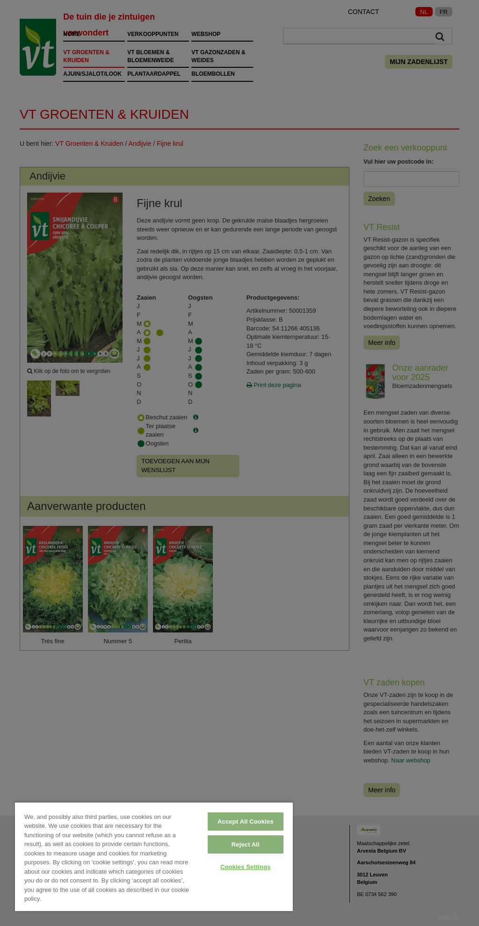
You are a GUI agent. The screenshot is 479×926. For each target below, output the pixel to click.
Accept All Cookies (246, 821)
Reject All (246, 844)
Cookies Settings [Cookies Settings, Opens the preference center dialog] (245, 866)
